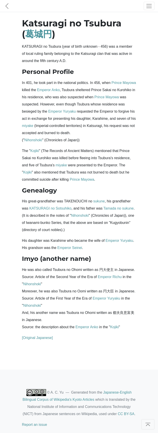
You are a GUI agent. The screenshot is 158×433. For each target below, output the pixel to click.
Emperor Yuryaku (62, 111)
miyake (27, 126)
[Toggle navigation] (149, 6)
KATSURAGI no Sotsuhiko (50, 208)
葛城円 (38, 33)
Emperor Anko (48, 90)
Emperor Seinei (69, 248)
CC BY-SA (126, 414)
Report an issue (34, 425)
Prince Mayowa (123, 83)
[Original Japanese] (37, 338)
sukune (99, 201)
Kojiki (34, 151)
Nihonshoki (33, 140)
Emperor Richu (110, 277)
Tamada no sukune (118, 208)
